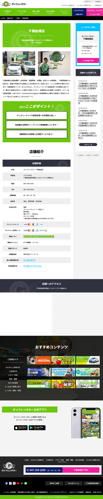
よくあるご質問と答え (84, 5)
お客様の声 (97, 5)
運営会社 (88, 492)
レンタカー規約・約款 (13, 390)
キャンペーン (65, 12)
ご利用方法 (7, 12)
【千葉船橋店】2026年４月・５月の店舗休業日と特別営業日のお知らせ (87, 113)
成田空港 (89, 155)
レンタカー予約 (94, 12)
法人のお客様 (50, 12)
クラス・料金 (21, 12)
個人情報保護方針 (29, 260)
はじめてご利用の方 (68, 5)
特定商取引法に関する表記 (32, 266)
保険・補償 (36, 12)
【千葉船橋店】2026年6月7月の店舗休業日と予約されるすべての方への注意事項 (87, 99)
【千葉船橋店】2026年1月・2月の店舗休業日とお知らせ (87, 135)
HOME (27, 460)
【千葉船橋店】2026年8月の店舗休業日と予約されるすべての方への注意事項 (87, 85)
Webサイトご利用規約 (77, 492)
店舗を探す (78, 12)
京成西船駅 (80, 155)
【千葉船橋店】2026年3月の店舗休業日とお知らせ (87, 124)
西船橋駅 (96, 155)
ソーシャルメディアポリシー (58, 492)
